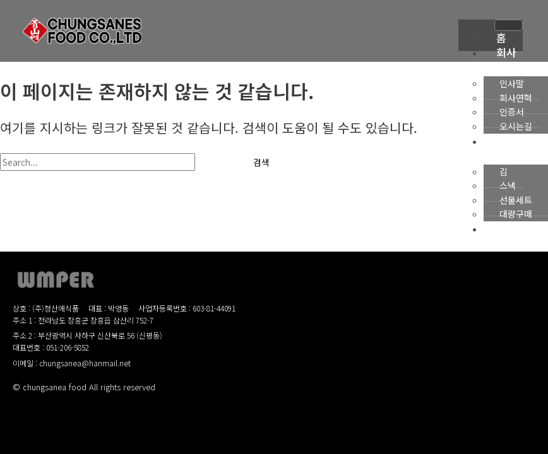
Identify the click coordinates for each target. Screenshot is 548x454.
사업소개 (500, 235)
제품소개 (500, 147)
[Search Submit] (215, 162)
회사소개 (500, 59)
